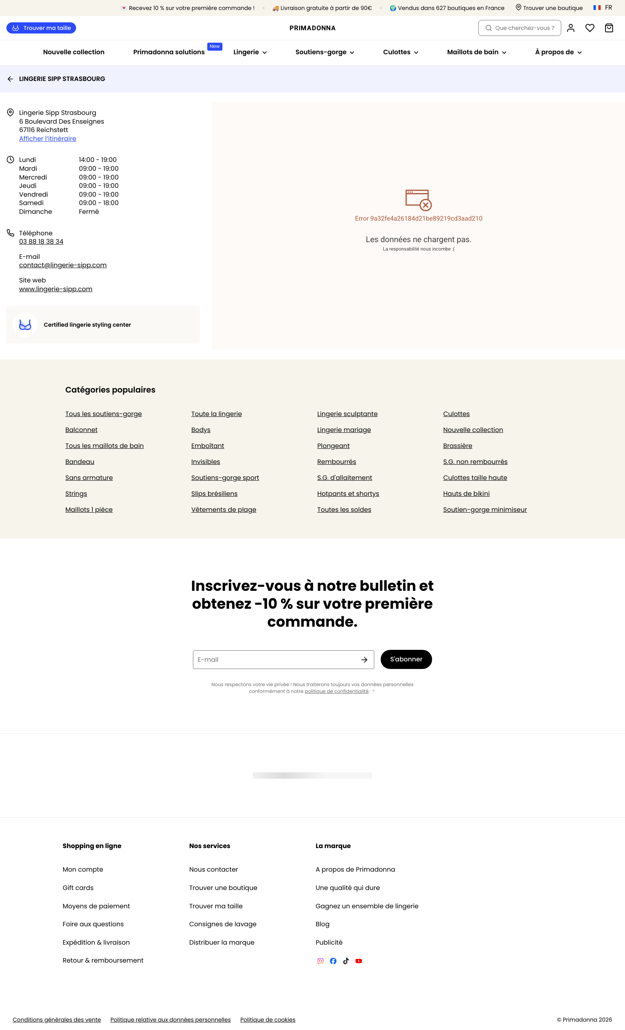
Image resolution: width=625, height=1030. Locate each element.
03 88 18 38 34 (41, 241)
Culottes (456, 413)
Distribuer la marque (222, 942)
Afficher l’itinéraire (47, 138)
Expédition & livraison (96, 942)
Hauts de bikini (466, 493)
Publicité (329, 942)
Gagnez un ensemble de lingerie (367, 906)
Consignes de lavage (223, 924)
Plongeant (333, 445)
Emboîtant (207, 445)
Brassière (457, 445)
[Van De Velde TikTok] (346, 962)
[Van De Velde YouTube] (359, 962)
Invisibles (205, 461)
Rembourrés (336, 461)
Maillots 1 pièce (89, 509)
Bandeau (79, 461)
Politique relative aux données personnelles (170, 1020)
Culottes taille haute (475, 477)
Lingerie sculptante (347, 413)
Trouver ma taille (41, 28)
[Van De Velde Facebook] (333, 962)
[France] (605, 7)
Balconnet (81, 429)
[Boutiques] (549, 8)
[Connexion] (570, 28)
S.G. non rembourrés (475, 461)
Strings (76, 493)
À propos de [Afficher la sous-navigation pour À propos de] (558, 52)
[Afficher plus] (373, 691)
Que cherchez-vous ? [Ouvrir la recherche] (519, 28)
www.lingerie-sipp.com (55, 289)
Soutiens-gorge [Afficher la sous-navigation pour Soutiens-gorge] (325, 52)
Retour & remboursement (103, 960)
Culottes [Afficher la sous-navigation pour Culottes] (401, 52)
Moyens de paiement (96, 906)
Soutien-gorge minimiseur (485, 509)
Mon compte (83, 869)
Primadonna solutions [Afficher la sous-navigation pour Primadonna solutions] (176, 50)
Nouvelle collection (73, 52)
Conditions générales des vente (57, 1020)
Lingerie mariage (344, 429)
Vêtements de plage (223, 509)
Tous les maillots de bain (104, 445)
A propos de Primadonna (355, 869)
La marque (333, 845)
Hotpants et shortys (348, 493)
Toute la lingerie (216, 413)
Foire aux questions (93, 924)
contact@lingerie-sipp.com (63, 265)
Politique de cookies (267, 1020)
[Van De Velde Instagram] (320, 962)
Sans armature (89, 477)
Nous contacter (213, 869)
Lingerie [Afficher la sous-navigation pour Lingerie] (250, 52)
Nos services (209, 845)
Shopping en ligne (92, 845)
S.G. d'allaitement (344, 477)
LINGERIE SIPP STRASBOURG (55, 78)
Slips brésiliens (214, 493)
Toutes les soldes (344, 509)
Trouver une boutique (223, 888)
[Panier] (609, 28)
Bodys (200, 429)
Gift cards (78, 888)
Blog (323, 924)
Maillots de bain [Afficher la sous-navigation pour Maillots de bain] (477, 52)
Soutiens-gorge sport (225, 477)
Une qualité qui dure (348, 888)
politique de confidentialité (337, 691)
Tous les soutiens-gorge (103, 413)
